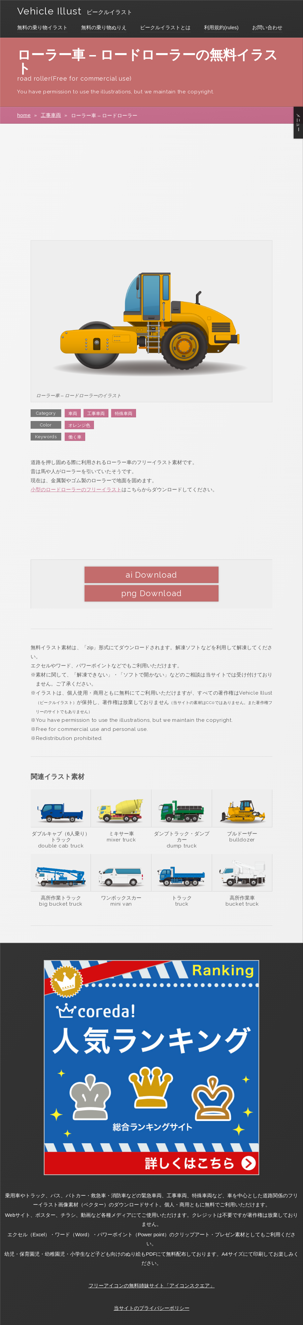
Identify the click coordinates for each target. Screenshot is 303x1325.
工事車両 (51, 115)
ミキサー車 (121, 815)
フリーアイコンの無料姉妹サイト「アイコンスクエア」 (152, 1267)
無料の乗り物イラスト (42, 27)
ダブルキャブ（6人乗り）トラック (61, 818)
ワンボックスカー (121, 879)
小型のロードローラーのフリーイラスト (76, 489)
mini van (121, 885)
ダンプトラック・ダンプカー (181, 818)
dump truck (182, 827)
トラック (182, 879)
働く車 (74, 437)
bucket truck (242, 885)
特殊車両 (123, 413)
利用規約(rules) (221, 27)
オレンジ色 (79, 425)
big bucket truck (60, 885)
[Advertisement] (151, 181)
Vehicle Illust (52, 10)
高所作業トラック (61, 879)
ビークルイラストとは (165, 27)
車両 (72, 413)
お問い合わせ (267, 27)
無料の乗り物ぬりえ (104, 27)
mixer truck (121, 821)
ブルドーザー (242, 815)
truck (182, 885)
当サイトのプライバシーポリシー (152, 1289)
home (24, 115)
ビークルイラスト (116, 12)
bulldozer (242, 821)
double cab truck (61, 827)
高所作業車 (242, 879)
